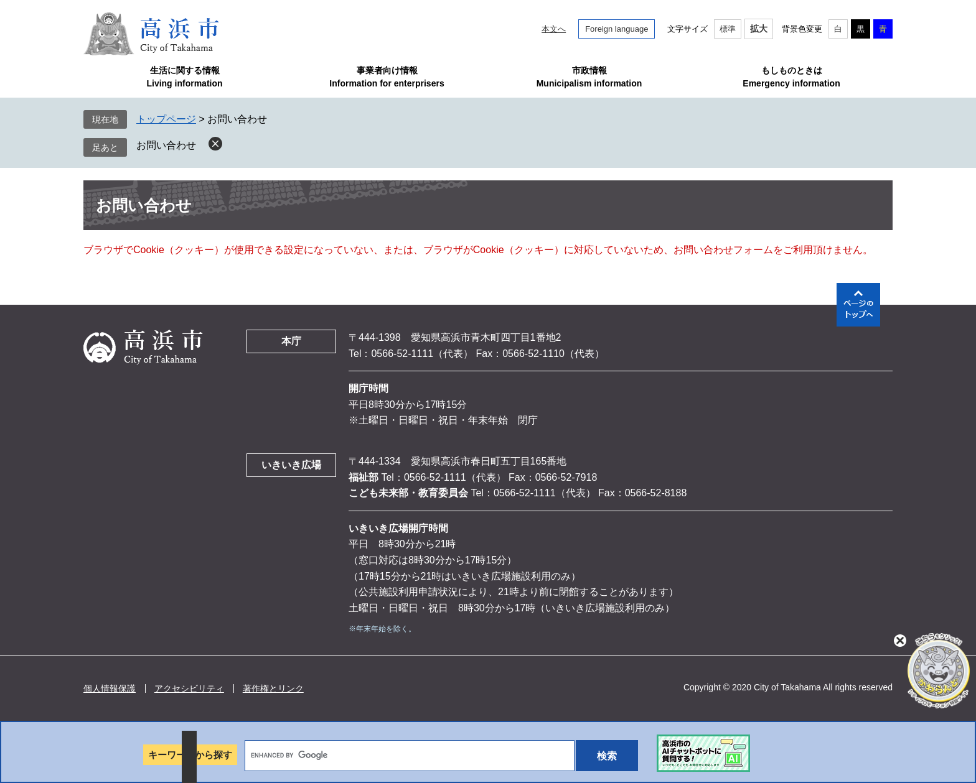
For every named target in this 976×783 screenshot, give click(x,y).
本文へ (554, 29)
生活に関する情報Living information (184, 76)
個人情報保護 (109, 688)
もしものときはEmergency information (791, 76)
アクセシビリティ (189, 688)
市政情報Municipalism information (589, 76)
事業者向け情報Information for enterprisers (386, 76)
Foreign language (616, 29)
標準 (728, 29)
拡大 (758, 29)
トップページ (166, 119)
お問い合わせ (166, 145)
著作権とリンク (273, 688)
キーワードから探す (190, 754)
